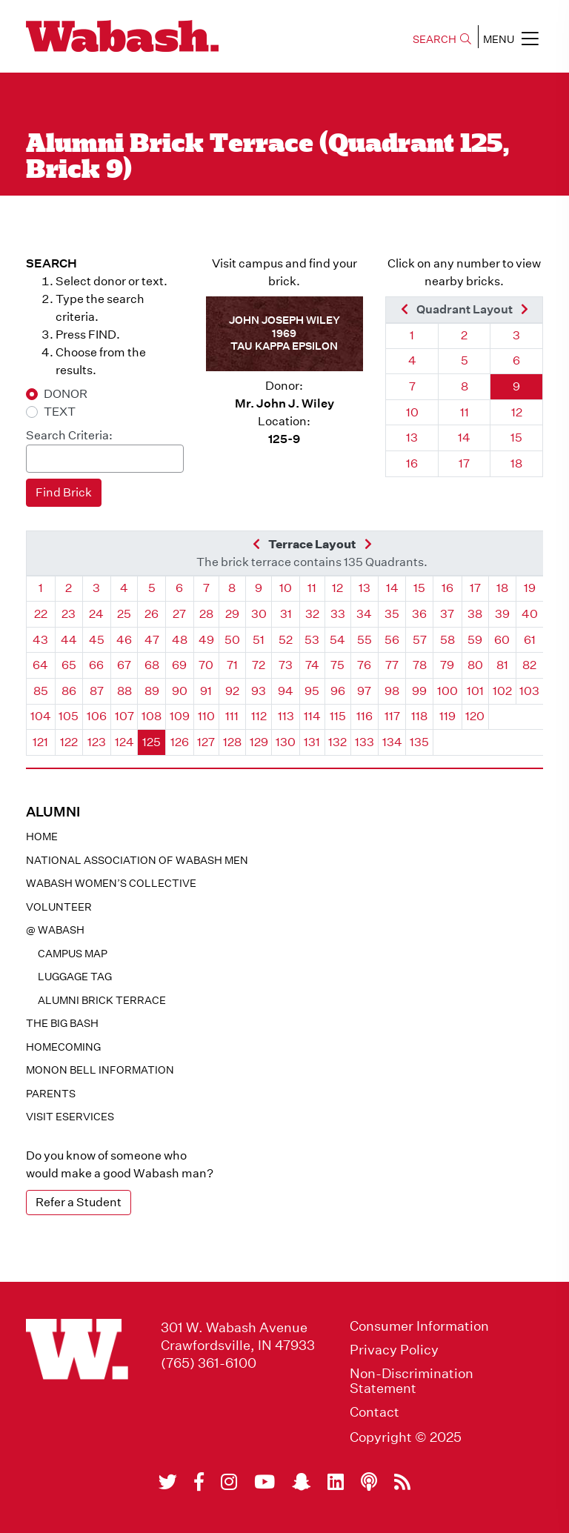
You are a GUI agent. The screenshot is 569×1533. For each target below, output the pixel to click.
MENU (511, 38)
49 (206, 640)
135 (419, 742)
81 (502, 665)
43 (40, 640)
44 (69, 640)
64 (40, 665)
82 (529, 665)
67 (124, 665)
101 (475, 691)
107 (124, 716)
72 (258, 665)
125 (151, 742)
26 (151, 614)
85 (40, 691)
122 (69, 742)
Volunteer (59, 907)
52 (286, 640)
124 (124, 742)
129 (259, 742)
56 (392, 640)
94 (285, 691)
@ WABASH (55, 930)
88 (124, 691)
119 (447, 716)
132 (337, 742)
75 (337, 665)
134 (392, 742)
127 (206, 742)
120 (475, 716)
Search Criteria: (69, 435)
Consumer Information (419, 1326)
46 (124, 640)
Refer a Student (79, 1202)
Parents (51, 1093)
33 (337, 614)
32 (312, 614)
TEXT (60, 412)
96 (337, 691)
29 (232, 614)
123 (96, 742)
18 (516, 463)
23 (68, 614)
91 (206, 691)
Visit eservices (70, 1116)
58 (447, 640)
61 (530, 640)
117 (392, 716)
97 (364, 691)
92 (232, 691)
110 (206, 716)
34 (364, 614)
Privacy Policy (394, 1350)
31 (286, 614)
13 (412, 437)
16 (412, 463)
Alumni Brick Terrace (102, 1000)
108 (152, 716)
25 (124, 614)
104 (40, 716)
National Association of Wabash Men (137, 860)
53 (312, 640)
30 (259, 614)
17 (464, 463)
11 (464, 412)
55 (364, 640)
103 (529, 691)
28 (206, 614)
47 (151, 640)
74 (312, 665)
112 (259, 716)
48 (179, 640)
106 (97, 716)
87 (97, 691)
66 (96, 665)
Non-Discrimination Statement (411, 1381)
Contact (374, 1412)
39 (502, 614)
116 (364, 716)
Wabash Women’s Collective (111, 883)
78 (420, 665)
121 (40, 742)
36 (419, 614)
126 (179, 742)
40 (530, 614)
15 (516, 437)
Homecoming (63, 1047)
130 (286, 742)
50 (232, 640)
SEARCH (442, 39)
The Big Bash (62, 1023)
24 (96, 614)
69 (179, 665)
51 (258, 640)
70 (206, 665)
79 (447, 665)
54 (337, 640)
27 (179, 614)
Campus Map (72, 953)
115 (338, 716)
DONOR (65, 394)
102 (502, 691)
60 (502, 640)
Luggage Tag (75, 976)
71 (232, 665)
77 (392, 665)
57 (420, 640)
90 (179, 691)
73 (286, 665)
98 (392, 691)
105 (69, 716)
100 (447, 691)
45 (96, 640)
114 (312, 716)
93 (258, 691)
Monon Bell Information (100, 1070)
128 (232, 742)
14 (464, 437)
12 (516, 412)
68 (151, 665)
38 (474, 614)
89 (151, 691)
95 (312, 691)
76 (364, 665)
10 (412, 412)
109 (180, 716)
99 (419, 691)
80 (475, 665)
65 (68, 665)
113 (286, 716)
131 (312, 742)
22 (40, 614)
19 (530, 588)
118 (419, 716)
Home (42, 836)
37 (447, 614)
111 (232, 716)
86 (68, 691)
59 (474, 640)
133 (364, 742)
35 (392, 614)
